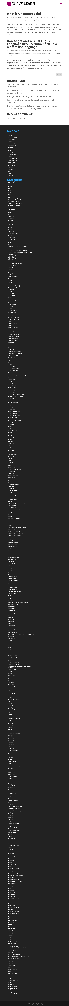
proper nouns (11, 727)
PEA (9, 688)
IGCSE (49, 17)
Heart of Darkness (13, 497)
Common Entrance (38, 17)
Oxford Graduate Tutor (14, 677)
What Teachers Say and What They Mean (19, 956)
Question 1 (11, 737)
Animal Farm (11, 239)
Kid (9, 565)
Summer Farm (12, 844)
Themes (10, 904)
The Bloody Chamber (13, 868)
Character (10, 306)
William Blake (11, 964)
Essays (10, 432)
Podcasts (10, 705)
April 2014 (10, 151)
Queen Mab (11, 735)
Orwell (10, 671)
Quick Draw (11, 744)
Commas (10, 325)
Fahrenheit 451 (12, 445)
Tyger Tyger (11, 930)
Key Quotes (11, 561)
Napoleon (10, 640)
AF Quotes (11, 218)
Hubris (10, 511)
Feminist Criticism (13, 451)
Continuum (11, 349)
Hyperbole (11, 512)
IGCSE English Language (14, 531)
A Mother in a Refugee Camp (15, 200)
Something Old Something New (16, 810)
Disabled (10, 374)
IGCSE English (11, 529)
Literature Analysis (13, 587)
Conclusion (11, 342)
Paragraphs (11, 682)
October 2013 (12, 162)
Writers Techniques (13, 980)
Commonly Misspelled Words (16, 331)
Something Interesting (14, 808)
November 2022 (12, 134)
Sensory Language (56, 53)
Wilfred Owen (11, 962)
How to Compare (12, 505)
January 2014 (11, 156)
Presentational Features (14, 718)
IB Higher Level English (14, 518)
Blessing (10, 282)
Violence (10, 945)
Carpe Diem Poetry (13, 303)
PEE (9, 690)
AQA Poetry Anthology (14, 265)
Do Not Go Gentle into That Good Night (18, 376)
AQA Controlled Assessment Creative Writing (20, 252)
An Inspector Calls (13, 233)
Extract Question (12, 443)
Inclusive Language (13, 542)
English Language (12, 413)
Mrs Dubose (11, 636)
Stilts (9, 829)
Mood (9, 631)
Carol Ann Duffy (12, 301)
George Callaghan (13, 475)
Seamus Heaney (12, 772)
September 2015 (12, 145)
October (10, 653)
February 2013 (12, 177)
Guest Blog (11, 486)
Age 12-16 (10, 220)
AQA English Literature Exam (15, 256)
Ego (9, 400)
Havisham (10, 492)
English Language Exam (14, 415)
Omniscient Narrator (13, 664)
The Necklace (11, 887)
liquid (54, 50)
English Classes (12, 408)
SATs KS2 (10, 769)
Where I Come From (13, 958)
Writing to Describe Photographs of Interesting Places (29, 96)
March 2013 (11, 175)
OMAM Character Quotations (15, 659)
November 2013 (12, 160)
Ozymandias (11, 681)
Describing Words (13, 370)
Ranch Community (13, 750)
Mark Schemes (12, 606)
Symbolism (11, 855)
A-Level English (12, 209)
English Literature (13, 417)
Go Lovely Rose (12, 481)
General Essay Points (13, 473)
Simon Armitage (12, 799)
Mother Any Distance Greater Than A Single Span (21, 634)
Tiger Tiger (11, 909)
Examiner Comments (13, 438)
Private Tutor (11, 726)
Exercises (10, 441)
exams (10, 439)
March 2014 (11, 152)
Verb (9, 937)
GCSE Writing (11, 471)
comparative (37, 50)
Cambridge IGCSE (13, 295)
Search (59, 74)
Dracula (10, 378)
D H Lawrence (11, 366)
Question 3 (11, 740)
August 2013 (11, 166)
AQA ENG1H (11, 254)
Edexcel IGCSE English (14, 393)
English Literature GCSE (14, 421)
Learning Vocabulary (13, 580)
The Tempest (11, 894)
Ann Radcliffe (11, 241)
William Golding (12, 965)
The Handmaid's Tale (13, 879)
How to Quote (12, 507)
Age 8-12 (10, 224)
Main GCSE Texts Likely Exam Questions (18, 602)
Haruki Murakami (12, 490)
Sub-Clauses (11, 838)
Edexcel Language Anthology (16, 394)
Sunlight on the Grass (14, 845)
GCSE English (11, 468)
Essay (9, 426)
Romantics (11, 763)
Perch (9, 692)
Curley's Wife (11, 364)
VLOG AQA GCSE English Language (17, 947)
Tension (10, 862)
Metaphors (10, 53)
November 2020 (12, 138)
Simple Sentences (13, 800)
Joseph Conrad (12, 554)
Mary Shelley (11, 608)
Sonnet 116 (11, 814)
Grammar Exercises (13, 484)
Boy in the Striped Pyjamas (15, 286)
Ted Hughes (11, 860)
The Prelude (11, 892)
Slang (9, 802)
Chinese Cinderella (13, 310)
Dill (9, 372)
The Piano (10, 889)
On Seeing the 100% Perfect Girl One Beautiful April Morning (20, 667)
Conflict (10, 344)
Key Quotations (12, 559)
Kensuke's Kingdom (13, 557)
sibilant (9, 56)
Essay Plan (11, 428)
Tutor (9, 926)
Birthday (10, 280)
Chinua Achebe (12, 312)
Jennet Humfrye (12, 552)
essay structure (12, 430)
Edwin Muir (11, 398)
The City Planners (12, 870)
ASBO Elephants (12, 271)
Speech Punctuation (13, 823)
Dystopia (10, 383)
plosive (39, 53)
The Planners (11, 890)
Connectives (11, 346)
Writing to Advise (12, 986)
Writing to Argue (12, 988)
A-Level (10, 207)
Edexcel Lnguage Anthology (15, 396)
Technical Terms (30, 20)
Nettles (10, 647)
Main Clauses (11, 601)
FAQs (9, 447)
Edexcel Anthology (13, 391)
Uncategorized (12, 932)
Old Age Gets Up (12, 657)
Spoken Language (13, 827)
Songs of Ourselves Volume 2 (16, 812)
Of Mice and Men (12, 655)
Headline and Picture (13, 496)
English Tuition (12, 423)
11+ (9, 188)
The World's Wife (12, 900)
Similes (13, 56)
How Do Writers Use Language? (16, 503)
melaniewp (11, 17)
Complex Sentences (13, 336)
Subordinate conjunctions (15, 842)
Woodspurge (11, 977)
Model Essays (12, 629)
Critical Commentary (13, 361)
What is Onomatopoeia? (24, 14)
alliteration (25, 50)
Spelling (10, 825)
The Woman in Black (13, 898)
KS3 (55, 17)
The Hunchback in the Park (15, 881)
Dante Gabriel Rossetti (14, 368)
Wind (9, 967)
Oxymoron (25, 53)
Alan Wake (11, 228)
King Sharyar (11, 571)
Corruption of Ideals (13, 355)
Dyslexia (10, 381)
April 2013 (10, 173)
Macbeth (10, 599)
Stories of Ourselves (13, 830)
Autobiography (12, 273)
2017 (9, 194)
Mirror (9, 623)
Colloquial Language (13, 319)
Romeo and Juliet (13, 765)
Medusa (10, 612)
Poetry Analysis (12, 709)
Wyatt (9, 995)
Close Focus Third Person (15, 318)
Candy (10, 297)
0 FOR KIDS (25, 17)
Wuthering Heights (13, 993)
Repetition (11, 755)
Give (9, 479)
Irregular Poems (12, 546)
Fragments (11, 456)
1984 (9, 190)
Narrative (10, 642)
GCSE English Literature (14, 469)
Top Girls (10, 917)
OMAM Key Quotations (14, 662)
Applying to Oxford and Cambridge (17, 246)
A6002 (9, 213)
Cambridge (11, 293)
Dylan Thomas (12, 379)
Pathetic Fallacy (12, 686)
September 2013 (12, 164)
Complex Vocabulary (13, 338)
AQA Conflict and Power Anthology (17, 250)
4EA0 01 (10, 196)
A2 (9, 211)
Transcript (11, 919)
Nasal (9, 644)
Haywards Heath (12, 494)
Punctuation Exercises (14, 733)
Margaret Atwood (13, 604)
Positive (10, 712)
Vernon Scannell (12, 941)
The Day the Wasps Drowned (15, 875)
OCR (9, 651)
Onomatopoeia (17, 20)
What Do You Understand (14, 954)
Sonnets (10, 819)
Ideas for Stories (12, 522)
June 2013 (11, 169)
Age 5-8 (10, 222)
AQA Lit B (10, 261)
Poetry (23, 20)
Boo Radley (11, 284)
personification (32, 53)
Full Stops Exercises (13, 464)
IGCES (9, 524)
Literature (9, 20)
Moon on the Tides (13, 632)
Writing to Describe (13, 990)
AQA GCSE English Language (15, 258)
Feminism (10, 449)
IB (8, 514)
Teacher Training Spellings (15, 857)
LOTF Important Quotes (14, 591)
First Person (11, 453)
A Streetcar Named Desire (15, 203)
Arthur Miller (11, 267)
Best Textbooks (12, 276)
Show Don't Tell (12, 793)
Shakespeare (11, 785)
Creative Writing (12, 359)
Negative (10, 646)
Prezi (9, 720)
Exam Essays (11, 436)
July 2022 (10, 136)
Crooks (10, 363)
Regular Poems (12, 754)
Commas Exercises (13, 327)
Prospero (10, 729)
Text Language (12, 864)
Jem (9, 550)
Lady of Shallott (12, 578)
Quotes (10, 746)
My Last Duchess (12, 638)
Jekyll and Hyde (12, 548)
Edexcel (10, 389)
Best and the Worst (13, 274)
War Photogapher (13, 950)
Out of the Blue (12, 675)
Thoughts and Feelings (14, 907)
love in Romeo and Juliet (14, 597)
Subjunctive (11, 840)
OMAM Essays (12, 661)
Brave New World (12, 288)
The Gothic (11, 877)
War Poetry (11, 952)
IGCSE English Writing (13, 537)
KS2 (52, 17)
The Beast (11, 866)
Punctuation (11, 731)
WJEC (9, 971)
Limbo (9, 582)
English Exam (11, 409)
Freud (9, 460)
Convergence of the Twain (15, 353)
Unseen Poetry (12, 934)
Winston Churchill (12, 969)
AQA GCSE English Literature (15, 259)
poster (10, 714)
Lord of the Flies (12, 589)
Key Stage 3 (11, 563)
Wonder (10, 975)
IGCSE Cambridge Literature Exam (17, 527)
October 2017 (12, 139)
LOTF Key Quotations (13, 593)
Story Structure (12, 832)
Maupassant (11, 610)
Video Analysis (12, 943)
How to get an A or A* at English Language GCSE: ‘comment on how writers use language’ (32, 44)
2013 (9, 192)
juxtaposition (48, 50)
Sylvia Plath (11, 853)
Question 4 (11, 742)
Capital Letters (12, 299)
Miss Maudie (11, 625)
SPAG (9, 821)
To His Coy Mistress (13, 911)
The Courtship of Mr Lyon (14, 874)
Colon (9, 321)
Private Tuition (12, 724)
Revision (10, 757)
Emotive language (13, 402)
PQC (9, 716)
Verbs (9, 939)
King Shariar (11, 569)
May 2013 (10, 171)
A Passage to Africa (13, 201)
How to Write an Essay (14, 509)
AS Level (10, 269)
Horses (10, 501)
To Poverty (11, 915)
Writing (37, 20)
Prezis (10, 722)
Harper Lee (11, 488)
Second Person (12, 774)
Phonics (10, 697)
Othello (10, 673)
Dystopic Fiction (12, 385)
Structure (10, 836)
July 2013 (10, 167)
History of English (13, 499)
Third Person (11, 905)
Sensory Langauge (13, 780)
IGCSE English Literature (14, 535)
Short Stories (11, 791)
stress (10, 834)
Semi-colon (11, 778)
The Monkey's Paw (13, 885)
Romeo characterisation (14, 767)
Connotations (11, 348)
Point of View (11, 711)
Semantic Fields (46, 53)
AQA (9, 248)
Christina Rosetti (12, 314)
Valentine (10, 935)
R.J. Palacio (11, 748)
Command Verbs (12, 323)
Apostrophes (11, 244)
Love (9, 595)
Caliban (10, 291)
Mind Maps (11, 621)
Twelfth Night (11, 928)
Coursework (11, 357)
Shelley (10, 789)
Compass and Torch (13, 334)
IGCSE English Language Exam (16, 533)
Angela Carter (12, 237)
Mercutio (10, 616)
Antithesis (31, 50)
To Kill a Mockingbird (13, 913)
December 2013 (12, 158)
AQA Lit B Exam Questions (15, 263)
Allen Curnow (11, 230)
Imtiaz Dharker (12, 541)
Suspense (11, 851)
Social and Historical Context (15, 806)
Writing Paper (11, 984)
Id (8, 520)
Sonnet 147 (11, 817)
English (10, 406)
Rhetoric (10, 759)
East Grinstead (12, 387)
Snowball (10, 804)
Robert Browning (12, 761)
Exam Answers (12, 434)
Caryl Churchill (12, 304)
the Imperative (12, 883)
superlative (19, 56)
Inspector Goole (12, 544)
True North (11, 922)
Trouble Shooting (12, 920)
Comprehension (12, 340)
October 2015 (12, 143)
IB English (10, 516)
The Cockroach (12, 872)
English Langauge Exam (14, 411)
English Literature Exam (14, 419)
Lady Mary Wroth (12, 576)
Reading (10, 752)
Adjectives (11, 216)
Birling (10, 278)
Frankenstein (11, 458)
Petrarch (10, 696)
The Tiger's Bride (12, 896)
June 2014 (11, 147)
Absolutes (11, 215)
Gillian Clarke (11, 477)
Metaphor (10, 617)
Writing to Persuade (13, 992)
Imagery (10, 539)
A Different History (13, 198)
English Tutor (11, 424)
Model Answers (12, 627)
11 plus (31, 17)
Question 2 (11, 739)
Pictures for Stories (13, 699)
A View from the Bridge (14, 205)
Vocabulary (11, 949)
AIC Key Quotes (12, 226)
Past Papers (11, 684)
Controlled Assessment (14, 351)
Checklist (10, 308)
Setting (10, 784)
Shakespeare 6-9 (12, 787)
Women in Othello (13, 973)
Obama (10, 649)
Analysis (10, 235)
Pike (9, 701)
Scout (9, 770)
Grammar (10, 483)
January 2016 (11, 141)
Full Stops (10, 462)
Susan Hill (10, 849)
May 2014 (10, 149)
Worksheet (11, 978)
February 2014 (12, 154)
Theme (10, 902)
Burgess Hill (11, 289)
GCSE (45, 17)
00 (8, 185)
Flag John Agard (12, 454)
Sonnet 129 (11, 815)
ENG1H (10, 404)
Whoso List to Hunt (13, 960)
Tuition (10, 924)
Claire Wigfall (11, 316)
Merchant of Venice (13, 614)
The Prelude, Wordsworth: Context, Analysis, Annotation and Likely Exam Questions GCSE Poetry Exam (32, 107)
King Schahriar (12, 567)
